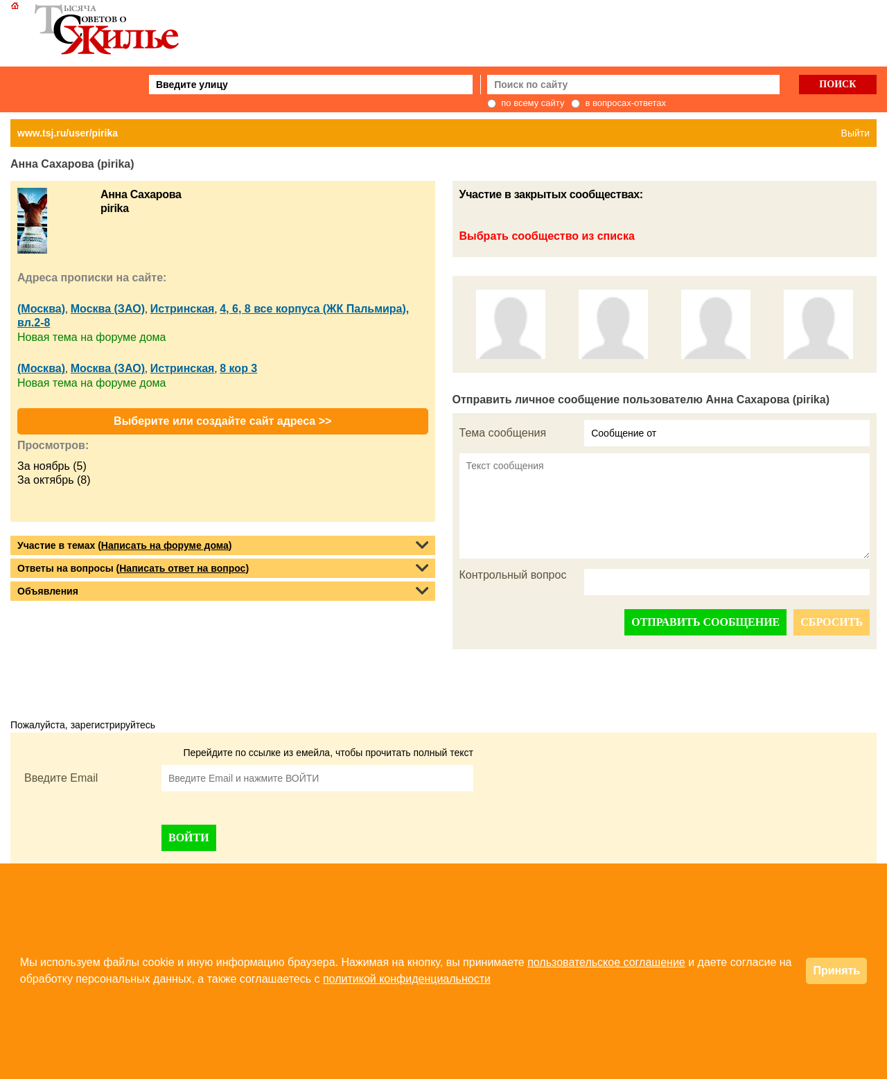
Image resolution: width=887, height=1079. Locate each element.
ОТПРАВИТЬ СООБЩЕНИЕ (705, 622)
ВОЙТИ (188, 837)
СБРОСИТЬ (831, 622)
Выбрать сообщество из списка (547, 236)
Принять (836, 970)
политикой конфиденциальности (407, 979)
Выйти (855, 133)
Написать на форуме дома (165, 545)
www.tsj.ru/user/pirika (67, 133)
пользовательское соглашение (606, 962)
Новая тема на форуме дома (91, 337)
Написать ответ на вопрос (182, 568)
